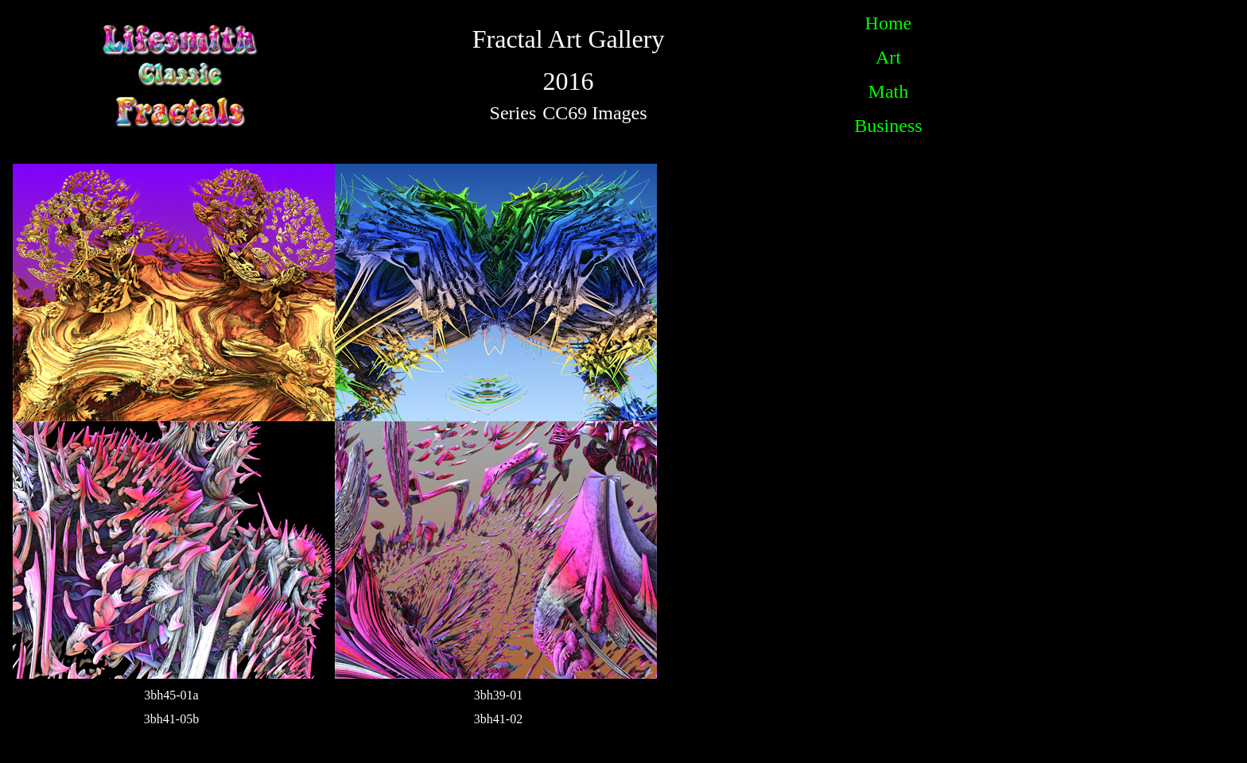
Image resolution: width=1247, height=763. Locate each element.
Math (888, 91)
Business (888, 125)
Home (888, 23)
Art (888, 57)
